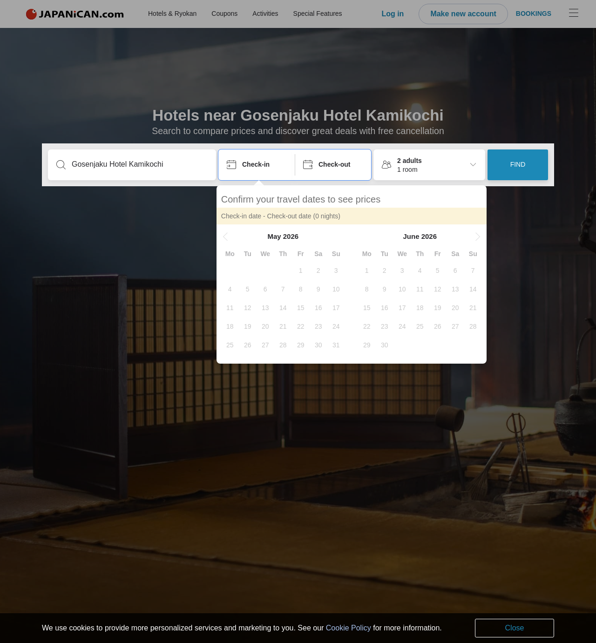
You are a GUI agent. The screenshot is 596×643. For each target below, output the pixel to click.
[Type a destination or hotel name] (139, 164)
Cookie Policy (348, 628)
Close (514, 628)
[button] (227, 236)
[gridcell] (303, 270)
